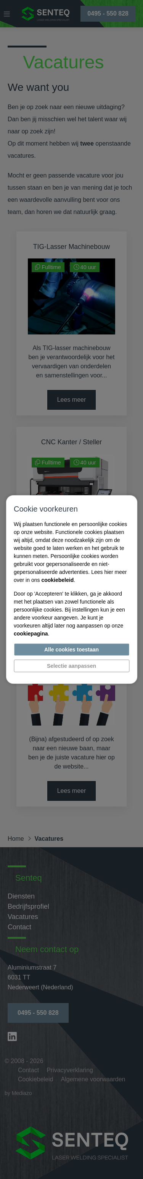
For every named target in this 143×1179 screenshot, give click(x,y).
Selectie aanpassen (71, 666)
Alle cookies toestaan (71, 650)
